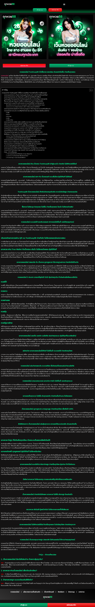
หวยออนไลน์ (5, 76)
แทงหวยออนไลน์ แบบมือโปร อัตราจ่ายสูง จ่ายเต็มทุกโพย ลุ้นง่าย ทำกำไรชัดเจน (25, 140)
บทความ (82, 592)
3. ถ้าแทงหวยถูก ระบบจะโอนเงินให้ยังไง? (16, 158)
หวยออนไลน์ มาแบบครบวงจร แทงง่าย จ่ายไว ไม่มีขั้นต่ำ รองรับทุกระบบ (23, 128)
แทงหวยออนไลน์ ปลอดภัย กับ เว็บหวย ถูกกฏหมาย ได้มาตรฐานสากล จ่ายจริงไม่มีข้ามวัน (27, 109)
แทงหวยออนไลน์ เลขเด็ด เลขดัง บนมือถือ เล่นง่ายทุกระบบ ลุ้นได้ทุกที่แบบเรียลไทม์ (25, 122)
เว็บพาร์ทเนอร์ (49, 592)
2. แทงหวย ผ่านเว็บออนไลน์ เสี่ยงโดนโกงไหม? (17, 156)
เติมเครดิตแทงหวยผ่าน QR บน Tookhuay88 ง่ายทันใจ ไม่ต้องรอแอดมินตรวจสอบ (25, 105)
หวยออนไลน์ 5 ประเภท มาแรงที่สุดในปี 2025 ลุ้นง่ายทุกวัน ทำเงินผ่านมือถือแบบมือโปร (26, 111)
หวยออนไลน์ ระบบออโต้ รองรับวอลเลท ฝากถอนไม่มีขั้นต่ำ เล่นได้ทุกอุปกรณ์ (24, 104)
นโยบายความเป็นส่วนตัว (31, 592)
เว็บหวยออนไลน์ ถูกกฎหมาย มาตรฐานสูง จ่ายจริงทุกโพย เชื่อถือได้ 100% (23, 133)
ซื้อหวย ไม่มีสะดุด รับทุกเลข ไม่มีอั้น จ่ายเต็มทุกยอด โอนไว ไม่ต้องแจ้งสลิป (23, 101)
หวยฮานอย (9, 117)
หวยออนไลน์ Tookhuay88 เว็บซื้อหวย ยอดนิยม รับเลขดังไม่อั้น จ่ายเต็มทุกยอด (24, 93)
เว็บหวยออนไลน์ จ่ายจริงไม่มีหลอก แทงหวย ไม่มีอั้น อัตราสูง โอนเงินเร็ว (23, 144)
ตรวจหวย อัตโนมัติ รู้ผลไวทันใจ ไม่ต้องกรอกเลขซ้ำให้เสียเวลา (20, 146)
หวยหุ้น (8, 118)
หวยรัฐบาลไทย (9, 120)
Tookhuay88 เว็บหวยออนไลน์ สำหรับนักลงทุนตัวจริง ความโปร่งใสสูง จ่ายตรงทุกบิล (25, 99)
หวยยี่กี (8, 113)
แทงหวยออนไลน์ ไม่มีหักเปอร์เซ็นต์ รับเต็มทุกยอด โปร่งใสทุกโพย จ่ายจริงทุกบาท (25, 148)
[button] (64, 4)
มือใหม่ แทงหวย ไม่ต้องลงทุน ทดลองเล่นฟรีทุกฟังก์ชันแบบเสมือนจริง (22, 142)
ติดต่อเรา (61, 592)
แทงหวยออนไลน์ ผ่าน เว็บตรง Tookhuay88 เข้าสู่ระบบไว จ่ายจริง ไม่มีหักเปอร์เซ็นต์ (25, 95)
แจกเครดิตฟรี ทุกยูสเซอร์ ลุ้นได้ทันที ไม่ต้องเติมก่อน (18, 138)
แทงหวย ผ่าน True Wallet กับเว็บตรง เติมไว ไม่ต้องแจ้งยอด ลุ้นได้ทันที (22, 107)
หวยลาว (8, 115)
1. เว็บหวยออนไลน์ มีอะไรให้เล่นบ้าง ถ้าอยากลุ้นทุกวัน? (19, 154)
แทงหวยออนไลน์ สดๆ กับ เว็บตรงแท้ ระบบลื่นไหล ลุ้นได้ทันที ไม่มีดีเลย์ (22, 97)
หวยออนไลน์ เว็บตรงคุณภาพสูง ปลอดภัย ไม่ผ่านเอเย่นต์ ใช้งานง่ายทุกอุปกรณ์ (24, 150)
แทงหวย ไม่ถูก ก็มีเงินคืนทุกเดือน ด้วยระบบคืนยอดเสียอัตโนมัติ (21, 136)
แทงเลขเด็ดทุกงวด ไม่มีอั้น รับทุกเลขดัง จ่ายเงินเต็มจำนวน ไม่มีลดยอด (22, 131)
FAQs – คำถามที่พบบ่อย (10, 152)
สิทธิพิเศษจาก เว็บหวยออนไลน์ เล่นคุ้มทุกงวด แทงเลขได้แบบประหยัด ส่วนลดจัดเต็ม (26, 135)
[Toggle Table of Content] (90, 90)
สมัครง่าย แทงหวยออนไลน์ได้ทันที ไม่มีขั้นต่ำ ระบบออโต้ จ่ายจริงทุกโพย (23, 124)
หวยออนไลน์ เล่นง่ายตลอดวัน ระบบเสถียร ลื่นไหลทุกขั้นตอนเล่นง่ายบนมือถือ (24, 126)
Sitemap (71, 592)
